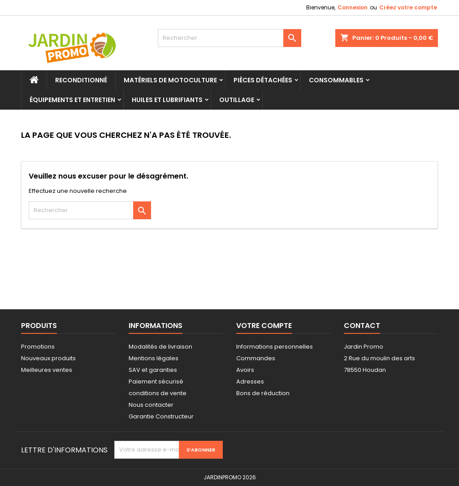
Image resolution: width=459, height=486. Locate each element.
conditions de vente (157, 393)
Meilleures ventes (46, 370)
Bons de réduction (263, 393)
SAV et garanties (153, 370)
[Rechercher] (229, 38)
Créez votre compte (408, 7)
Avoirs (245, 370)
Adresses (250, 381)
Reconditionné (81, 80)
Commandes (255, 358)
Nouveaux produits (48, 358)
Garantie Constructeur (161, 416)
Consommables (336, 80)
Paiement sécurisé (156, 381)
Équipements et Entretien (72, 99)
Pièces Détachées (263, 80)
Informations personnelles (274, 346)
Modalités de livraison (160, 346)
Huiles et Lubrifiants (167, 99)
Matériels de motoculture (170, 80)
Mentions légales (153, 358)
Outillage (236, 99)
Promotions (38, 346)
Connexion (353, 7)
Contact (362, 325)
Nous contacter (151, 405)
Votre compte (264, 325)
